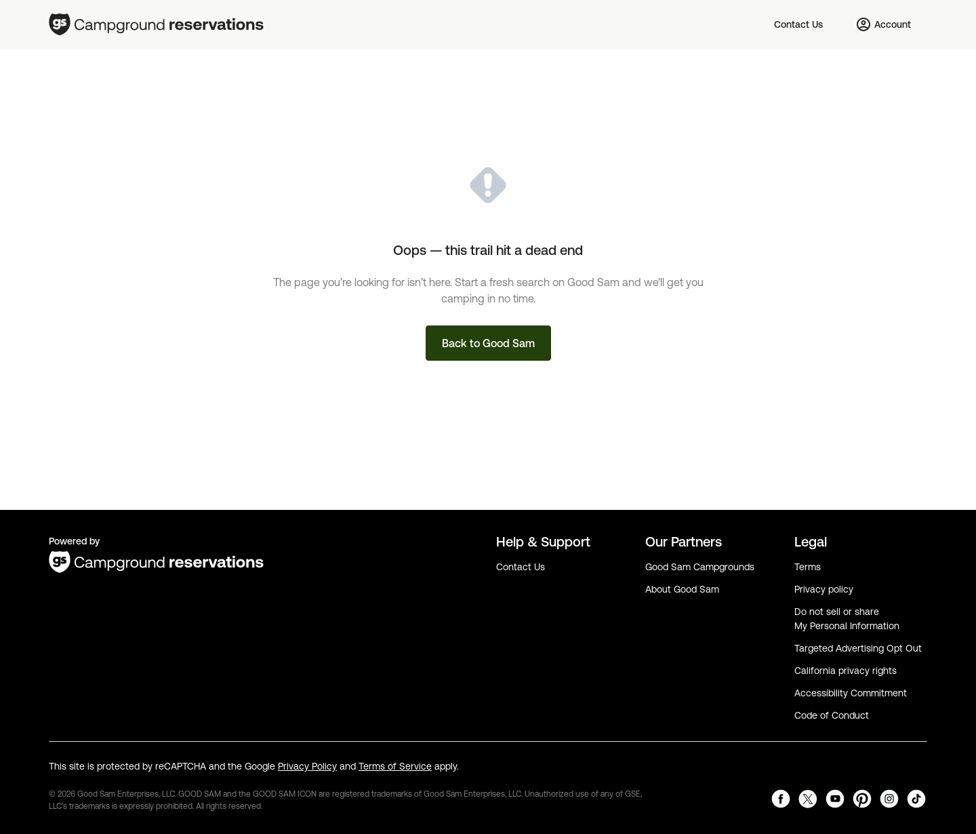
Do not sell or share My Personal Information (846, 618)
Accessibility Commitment (850, 693)
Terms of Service (395, 766)
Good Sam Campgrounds (699, 566)
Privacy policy (823, 589)
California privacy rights (845, 670)
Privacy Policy (307, 766)
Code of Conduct (831, 715)
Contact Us (520, 566)
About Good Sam (682, 589)
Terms (807, 566)
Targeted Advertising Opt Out (858, 648)
